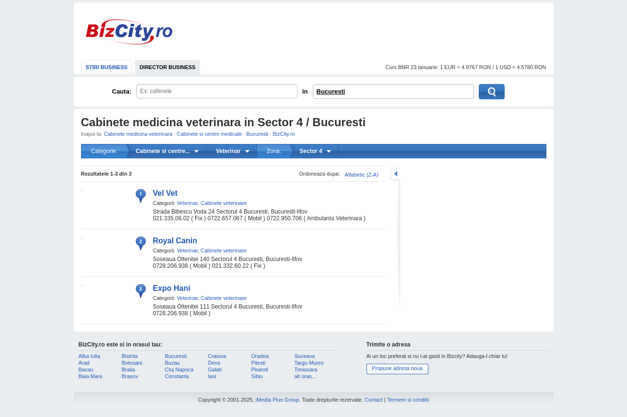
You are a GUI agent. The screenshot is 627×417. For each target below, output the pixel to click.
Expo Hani (171, 288)
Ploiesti (259, 369)
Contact (374, 400)
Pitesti (258, 363)
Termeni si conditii (408, 400)
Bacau (86, 369)
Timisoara (306, 369)
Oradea (260, 356)
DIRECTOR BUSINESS (168, 67)
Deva (214, 363)
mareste (395, 174)
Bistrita (130, 356)
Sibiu (257, 376)
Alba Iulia (89, 356)
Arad (84, 363)
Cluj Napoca (179, 369)
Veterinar (187, 203)
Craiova (217, 356)
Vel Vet (165, 193)
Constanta (177, 376)
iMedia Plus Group (277, 400)
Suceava (305, 356)
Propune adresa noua (397, 368)
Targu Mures (309, 363)
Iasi (212, 376)
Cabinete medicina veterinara (138, 134)
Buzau (172, 363)
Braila (128, 369)
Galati (215, 369)
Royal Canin (175, 241)
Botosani (132, 363)
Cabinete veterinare (224, 203)
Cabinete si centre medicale (209, 134)
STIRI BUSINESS (107, 67)
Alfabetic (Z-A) (362, 175)
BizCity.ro (129, 32)
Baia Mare (91, 376)
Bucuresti (331, 91)
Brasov (130, 376)
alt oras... (305, 376)
